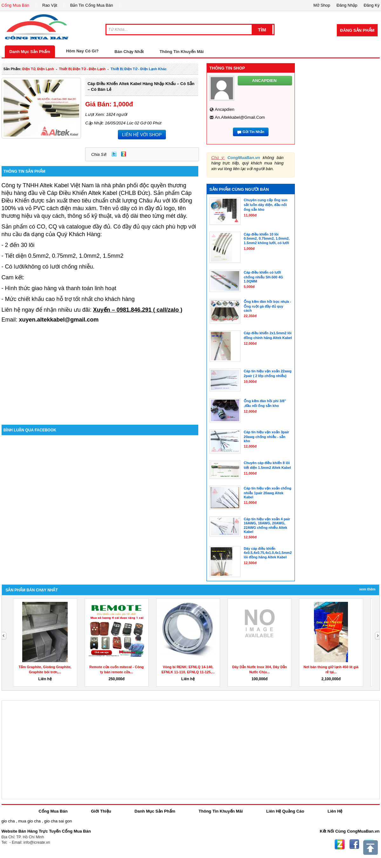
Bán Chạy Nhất (129, 51)
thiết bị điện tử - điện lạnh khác (139, 69)
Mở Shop (321, 5)
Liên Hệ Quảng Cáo (285, 811)
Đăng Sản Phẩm (357, 30)
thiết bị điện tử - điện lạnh (82, 69)
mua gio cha (29, 821)
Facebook (354, 844)
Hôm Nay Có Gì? (82, 51)
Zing (123, 153)
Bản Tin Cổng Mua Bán (91, 5)
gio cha (8, 821)
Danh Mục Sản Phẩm (30, 51)
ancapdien (224, 109)
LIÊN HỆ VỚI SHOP (142, 134)
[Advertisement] (100, 370)
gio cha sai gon (58, 821)
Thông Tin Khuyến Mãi (182, 51)
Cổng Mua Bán (16, 5)
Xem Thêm (367, 589)
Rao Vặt (49, 5)
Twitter (114, 153)
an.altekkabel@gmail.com (240, 117)
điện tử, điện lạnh (38, 69)
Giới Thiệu (101, 811)
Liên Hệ (335, 811)
